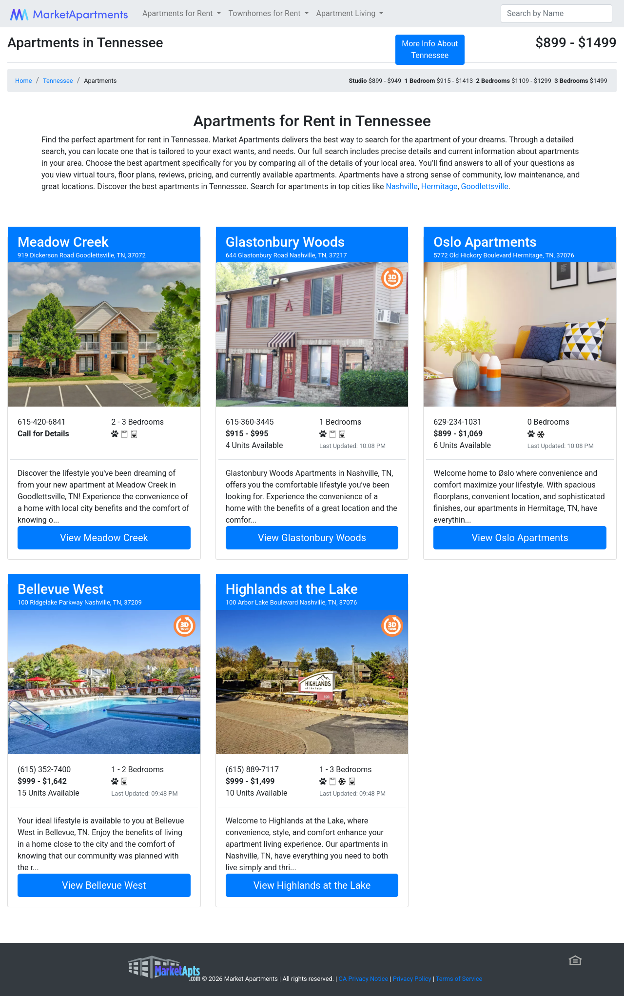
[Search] (556, 13)
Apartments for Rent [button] (178, 13)
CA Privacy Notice (364, 978)
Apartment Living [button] (347, 13)
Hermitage (439, 186)
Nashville (402, 186)
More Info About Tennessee (430, 49)
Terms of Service (459, 978)
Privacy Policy (412, 978)
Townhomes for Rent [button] (266, 13)
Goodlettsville (484, 186)
